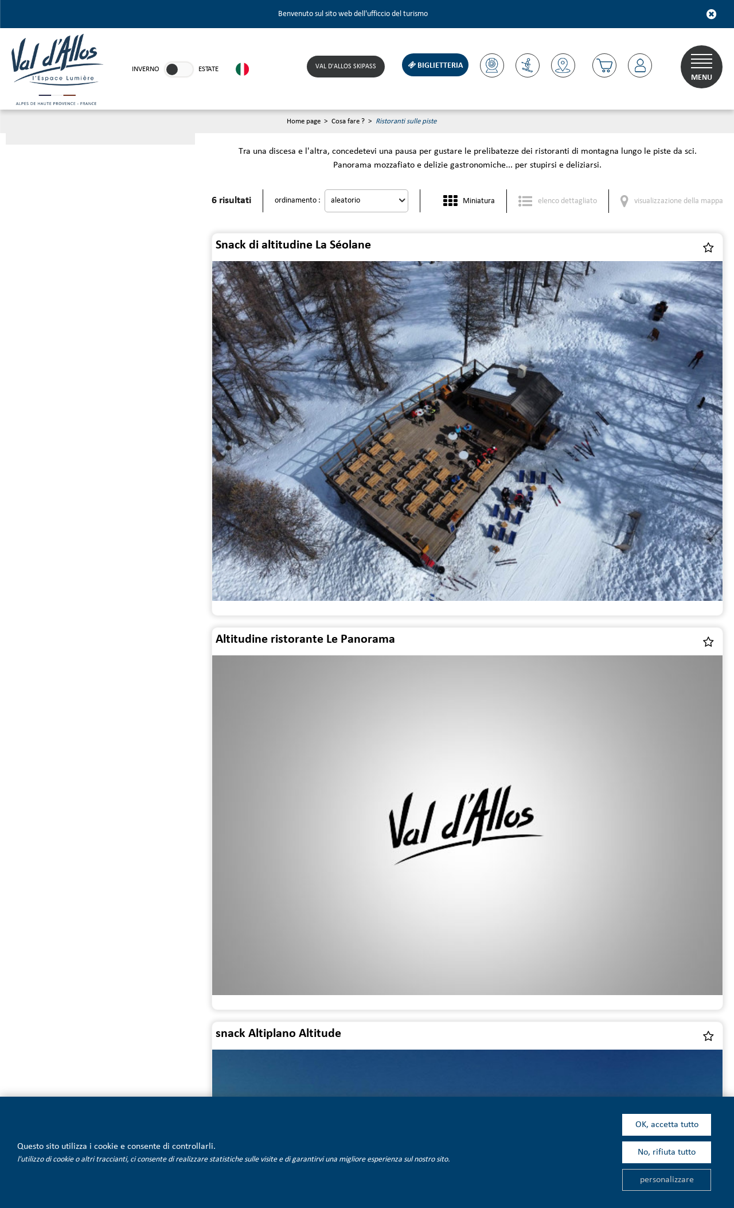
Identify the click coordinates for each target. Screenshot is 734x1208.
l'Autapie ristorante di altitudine (561, 466)
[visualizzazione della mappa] (671, 201)
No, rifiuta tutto (667, 1152)
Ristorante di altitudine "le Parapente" (318, 686)
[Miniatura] (469, 201)
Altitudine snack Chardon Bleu (556, 686)
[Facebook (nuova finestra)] (245, 1052)
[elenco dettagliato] (557, 201)
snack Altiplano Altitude (280, 466)
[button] (603, 65)
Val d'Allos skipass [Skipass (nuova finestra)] (343, 66)
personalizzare (667, 1179)
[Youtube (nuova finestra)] (182, 1052)
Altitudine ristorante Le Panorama (567, 246)
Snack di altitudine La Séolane (295, 246)
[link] (179, 69)
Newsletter (110, 945)
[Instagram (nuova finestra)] (277, 1052)
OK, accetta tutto (666, 1124)
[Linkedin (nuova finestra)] (214, 1052)
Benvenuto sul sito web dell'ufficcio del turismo (353, 14)
